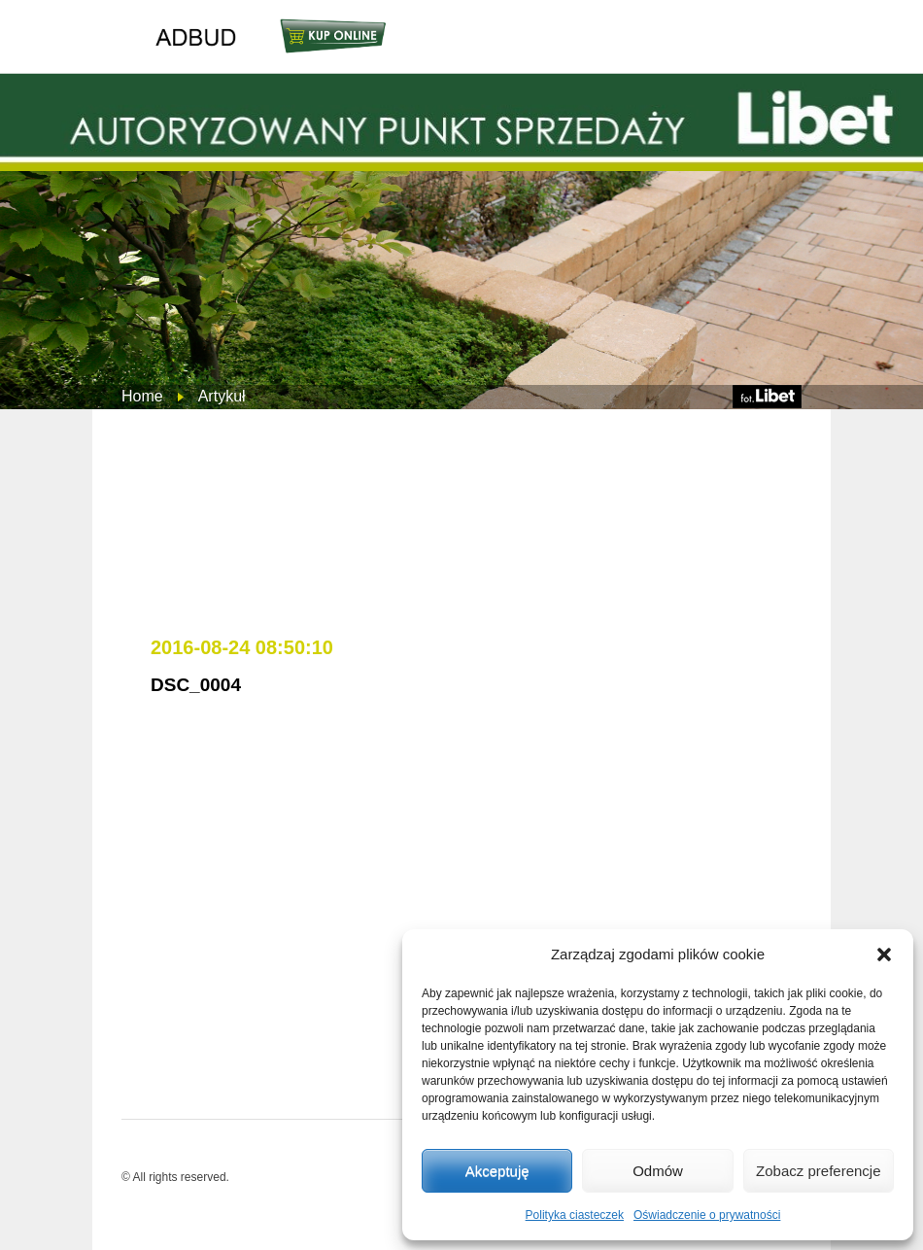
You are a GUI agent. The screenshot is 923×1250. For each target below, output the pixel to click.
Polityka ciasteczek (575, 1215)
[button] (884, 954)
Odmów (657, 1171)
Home (142, 396)
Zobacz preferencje (818, 1171)
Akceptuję (497, 1171)
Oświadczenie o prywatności (706, 1215)
